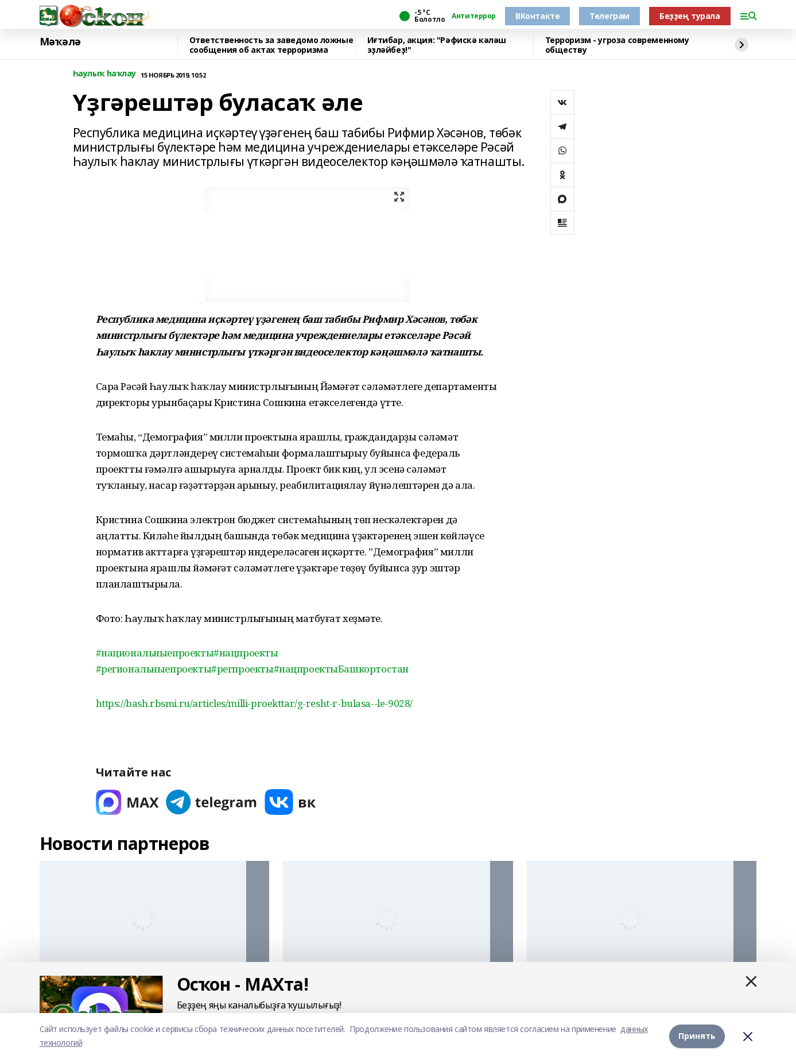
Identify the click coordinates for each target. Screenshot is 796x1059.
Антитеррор (474, 16)
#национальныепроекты (155, 652)
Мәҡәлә (60, 42)
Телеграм (609, 15)
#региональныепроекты (154, 668)
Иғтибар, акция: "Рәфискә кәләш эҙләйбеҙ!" (436, 45)
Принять (697, 1035)
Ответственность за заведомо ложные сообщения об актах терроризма (271, 45)
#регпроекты (242, 668)
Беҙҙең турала (689, 15)
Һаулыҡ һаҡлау (105, 74)
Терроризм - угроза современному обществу (617, 45)
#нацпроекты (245, 652)
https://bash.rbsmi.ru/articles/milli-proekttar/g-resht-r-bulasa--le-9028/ (254, 703)
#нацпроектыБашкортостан (341, 668)
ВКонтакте (537, 15)
